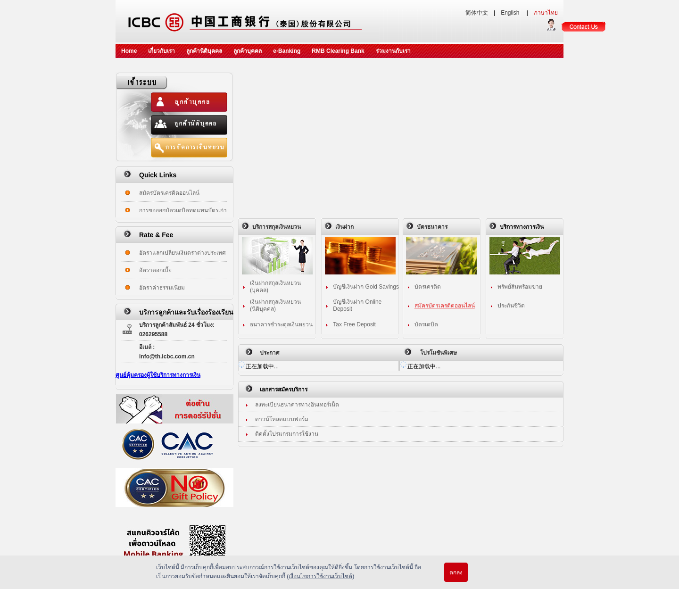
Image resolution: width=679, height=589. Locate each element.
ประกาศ (270, 352)
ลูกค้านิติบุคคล (204, 51)
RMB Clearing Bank (338, 51)
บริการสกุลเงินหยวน (276, 227)
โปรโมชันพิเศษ (438, 352)
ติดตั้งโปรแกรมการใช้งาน (286, 434)
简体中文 (476, 12)
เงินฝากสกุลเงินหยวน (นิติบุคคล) (275, 305)
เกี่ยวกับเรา (161, 51)
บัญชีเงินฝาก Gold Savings (366, 286)
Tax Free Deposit (354, 324)
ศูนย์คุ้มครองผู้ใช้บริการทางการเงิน (158, 375)
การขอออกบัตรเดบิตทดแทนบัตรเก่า (183, 210)
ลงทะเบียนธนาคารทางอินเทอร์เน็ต (297, 404)
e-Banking (286, 51)
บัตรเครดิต (427, 286)
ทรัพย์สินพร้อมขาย (519, 286)
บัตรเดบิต (426, 324)
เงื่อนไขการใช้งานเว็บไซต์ (320, 576)
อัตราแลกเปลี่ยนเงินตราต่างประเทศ (182, 252)
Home (129, 51)
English (511, 12)
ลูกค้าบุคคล (247, 51)
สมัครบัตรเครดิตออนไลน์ (169, 193)
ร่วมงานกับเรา (393, 51)
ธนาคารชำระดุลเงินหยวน (281, 324)
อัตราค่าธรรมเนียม (162, 287)
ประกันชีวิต (511, 305)
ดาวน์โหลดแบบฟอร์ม (281, 419)
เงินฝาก (344, 227)
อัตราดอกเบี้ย (155, 270)
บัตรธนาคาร (432, 227)
